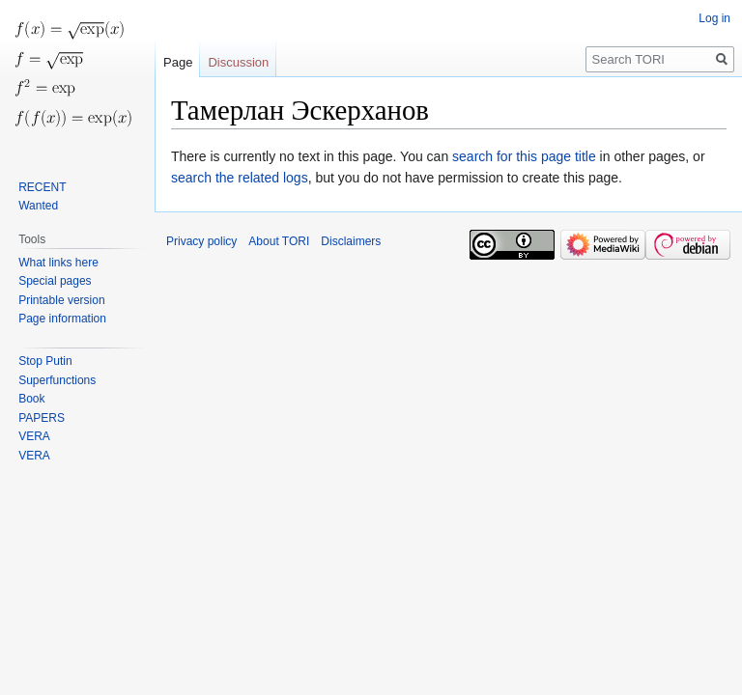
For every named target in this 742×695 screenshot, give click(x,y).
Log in (714, 18)
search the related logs (239, 177)
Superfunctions (57, 380)
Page (177, 62)
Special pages (54, 281)
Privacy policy (201, 241)
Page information (62, 318)
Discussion (238, 62)
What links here (58, 262)
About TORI (278, 241)
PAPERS (41, 418)
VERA (34, 436)
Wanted (38, 205)
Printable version (61, 300)
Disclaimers (351, 241)
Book (31, 398)
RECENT (42, 187)
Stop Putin (44, 361)
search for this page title (524, 156)
